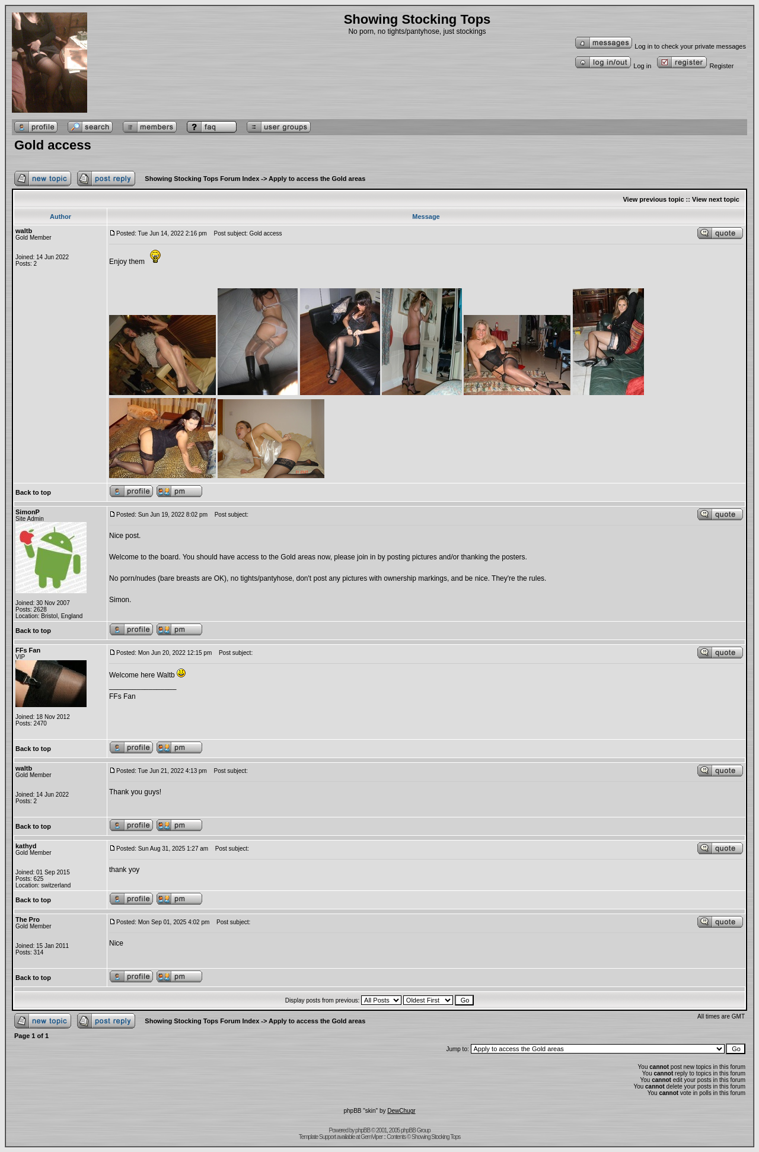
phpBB (362, 1130)
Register (695, 65)
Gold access (52, 145)
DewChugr (401, 1111)
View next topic (715, 199)
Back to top (33, 492)
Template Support (317, 1137)
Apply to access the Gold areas (317, 178)
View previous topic (653, 199)
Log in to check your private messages (660, 46)
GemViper (371, 1137)
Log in (613, 65)
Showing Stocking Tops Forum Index (202, 178)
